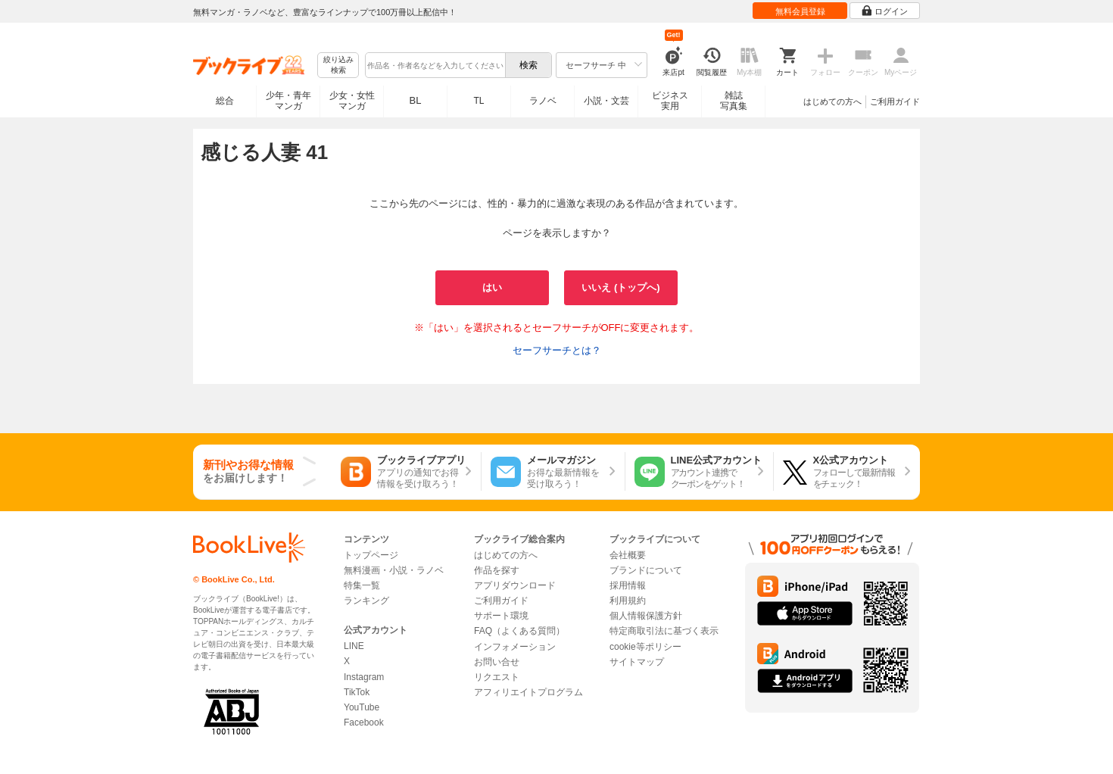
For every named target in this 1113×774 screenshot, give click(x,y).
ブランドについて (646, 570)
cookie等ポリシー (645, 646)
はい (492, 287)
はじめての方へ (832, 101)
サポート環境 (501, 615)
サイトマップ (637, 662)
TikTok (356, 692)
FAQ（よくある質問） (519, 631)
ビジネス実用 (670, 100)
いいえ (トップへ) (620, 287)
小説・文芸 (606, 100)
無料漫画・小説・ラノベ (394, 570)
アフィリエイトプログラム (528, 692)
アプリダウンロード (515, 585)
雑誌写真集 (733, 100)
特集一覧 (362, 585)
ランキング (366, 600)
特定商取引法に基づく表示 (664, 631)
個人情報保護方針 (646, 615)
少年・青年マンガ (288, 100)
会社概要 (628, 555)
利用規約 (628, 600)
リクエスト (496, 677)
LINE (354, 646)
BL (416, 100)
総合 (225, 100)
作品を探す (496, 570)
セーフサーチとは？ (557, 350)
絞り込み (338, 65)
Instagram (364, 677)
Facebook (364, 722)
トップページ (371, 555)
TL (478, 100)
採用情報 (628, 585)
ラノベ (542, 100)
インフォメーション (515, 646)
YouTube (361, 707)
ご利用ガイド (895, 101)
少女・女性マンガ (352, 100)
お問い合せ (496, 662)
